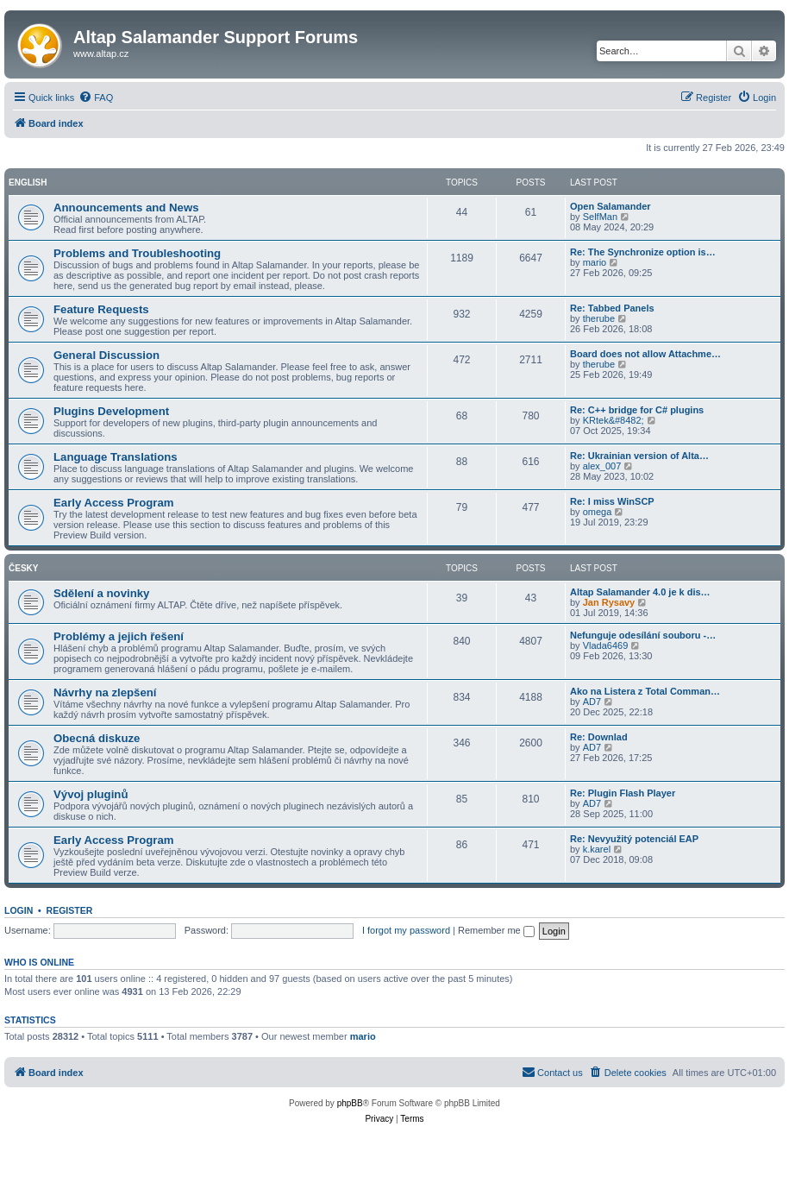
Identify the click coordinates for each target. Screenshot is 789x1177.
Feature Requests (101, 309)
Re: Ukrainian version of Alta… (639, 455)
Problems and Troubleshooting (137, 253)
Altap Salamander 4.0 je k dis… (640, 592)
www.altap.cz (100, 53)
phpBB (350, 1103)
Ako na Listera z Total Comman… (645, 691)
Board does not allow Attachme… (645, 354)
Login (18, 910)
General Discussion (106, 355)
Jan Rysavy (609, 602)
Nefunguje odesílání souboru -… (643, 635)
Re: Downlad (599, 737)
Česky (23, 568)
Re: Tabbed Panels (612, 308)
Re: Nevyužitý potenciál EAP (634, 839)
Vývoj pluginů (90, 794)
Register (70, 910)
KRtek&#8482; (613, 420)
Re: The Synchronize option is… (643, 252)
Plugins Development (111, 411)
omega (597, 512)
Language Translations (115, 456)
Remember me (496, 930)
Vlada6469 (606, 645)
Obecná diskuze (96, 738)
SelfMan (600, 216)
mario (595, 262)
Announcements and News (126, 207)
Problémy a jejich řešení (118, 636)
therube (599, 318)
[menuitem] (95, 97)
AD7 (592, 701)
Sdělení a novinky (101, 593)
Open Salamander (610, 206)
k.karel (597, 849)
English (28, 182)
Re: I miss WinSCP (612, 501)
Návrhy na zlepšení (104, 692)
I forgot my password (406, 930)
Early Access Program (113, 502)
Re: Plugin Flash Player (622, 793)
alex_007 (602, 466)
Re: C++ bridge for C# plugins (637, 410)
